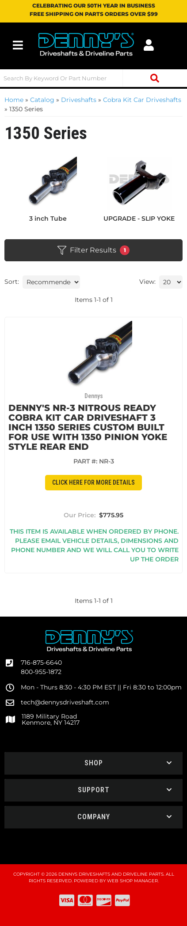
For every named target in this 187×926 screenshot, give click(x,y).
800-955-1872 (41, 672)
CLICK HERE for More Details (93, 482)
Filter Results (93, 250)
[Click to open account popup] (149, 45)
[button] (93, 78)
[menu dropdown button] (18, 45)
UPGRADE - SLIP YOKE (139, 218)
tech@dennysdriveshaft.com (65, 702)
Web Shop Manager (132, 881)
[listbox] (51, 282)
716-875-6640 (41, 662)
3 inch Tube (48, 218)
